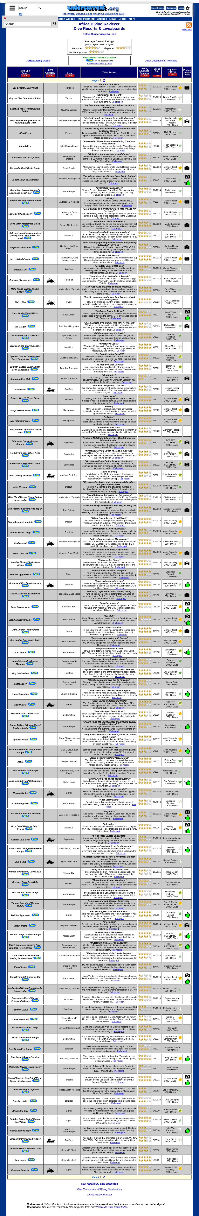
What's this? (187, 29)
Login (181, 8)
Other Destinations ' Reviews (161, 60)
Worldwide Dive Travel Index (111, 1207)
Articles (102, 18)
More (132, 18)
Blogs (122, 18)
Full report (114, 91)
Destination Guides (62, 18)
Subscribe (171, 8)
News (113, 18)
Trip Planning (86, 18)
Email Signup (157, 8)
